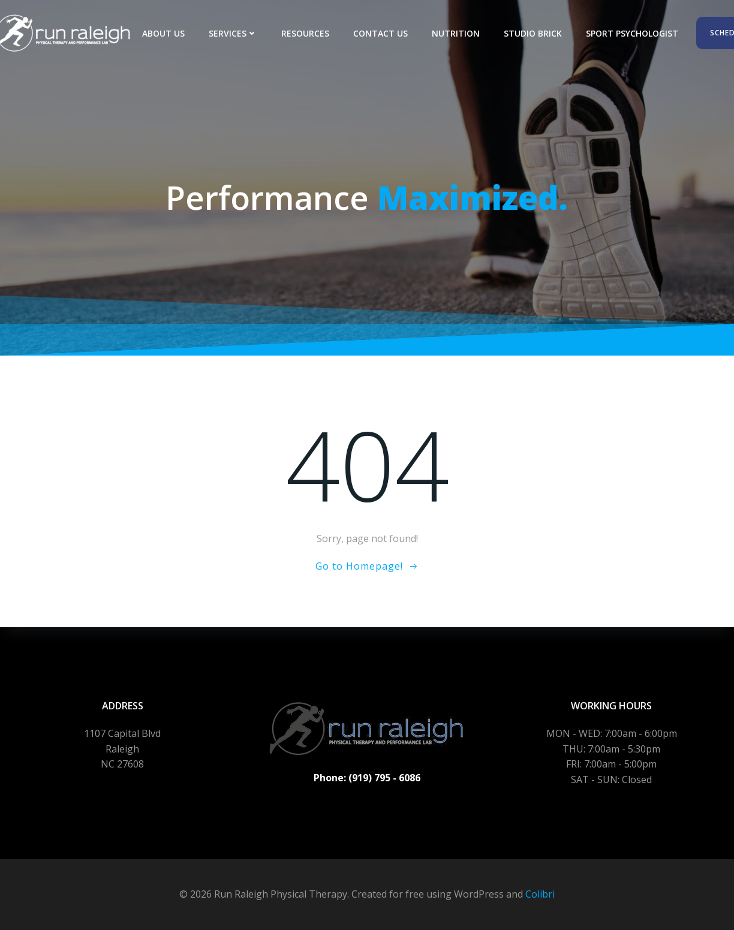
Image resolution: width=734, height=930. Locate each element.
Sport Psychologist (632, 33)
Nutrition (456, 33)
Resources (305, 33)
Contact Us (380, 33)
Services (233, 33)
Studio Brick (533, 33)
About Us (163, 33)
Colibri (540, 894)
